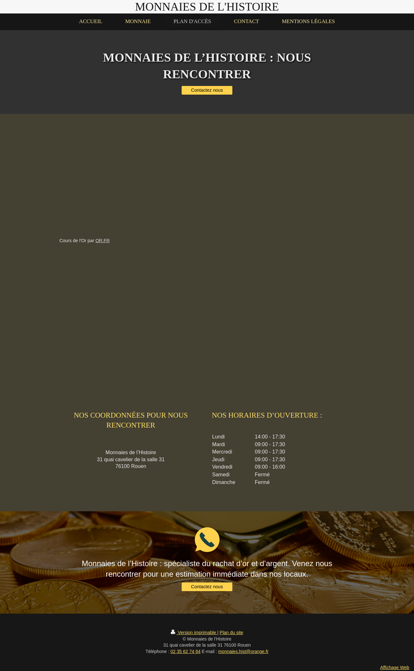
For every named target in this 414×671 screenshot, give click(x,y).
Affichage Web (394, 667)
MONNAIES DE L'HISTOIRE (207, 6)
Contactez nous (207, 90)
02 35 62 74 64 (185, 651)
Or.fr (102, 240)
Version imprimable (194, 632)
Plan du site (231, 632)
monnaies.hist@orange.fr (243, 651)
